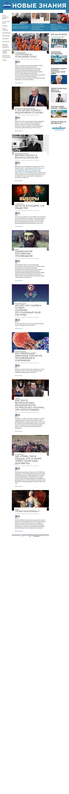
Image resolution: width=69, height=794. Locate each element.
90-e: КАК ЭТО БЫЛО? (19, 203)
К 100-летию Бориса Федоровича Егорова (29, 111)
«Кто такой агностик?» (27, 171)
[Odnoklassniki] (19, 62)
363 (30, 536)
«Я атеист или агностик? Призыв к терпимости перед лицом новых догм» (29, 169)
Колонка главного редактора (19, 24)
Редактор (24, 59)
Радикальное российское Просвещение (24, 253)
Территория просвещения (6, 56)
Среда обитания (5, 29)
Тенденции (17, 398)
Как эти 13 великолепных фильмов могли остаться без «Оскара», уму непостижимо (30, 405)
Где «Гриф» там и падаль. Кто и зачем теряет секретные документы (28, 460)
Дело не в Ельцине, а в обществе (29, 206)
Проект (4, 60)
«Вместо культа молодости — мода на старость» (59, 28)
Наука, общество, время (20, 52)
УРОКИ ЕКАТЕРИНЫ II (27, 511)
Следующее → (37, 536)
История (17, 249)
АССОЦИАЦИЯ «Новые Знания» (6, 52)
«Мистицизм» (21, 172)
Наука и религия (24, 153)
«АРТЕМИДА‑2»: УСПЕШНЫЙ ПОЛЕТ (26, 55)
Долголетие (53, 24)
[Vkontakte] (16, 62)
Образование (6, 33)
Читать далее (19, 82)
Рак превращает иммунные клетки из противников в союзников (28, 357)
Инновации (5, 41)
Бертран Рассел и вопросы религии (26, 156)
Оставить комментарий (33, 59)
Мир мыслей (32, 108)
